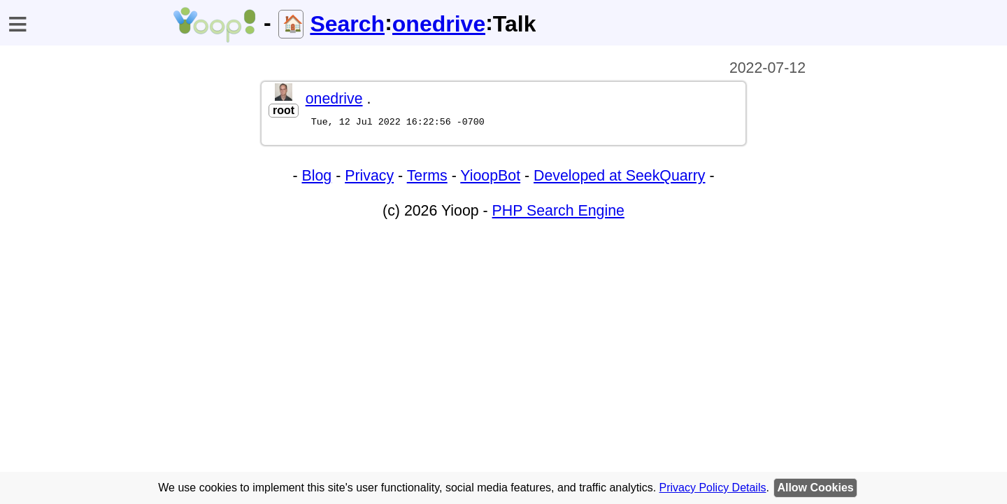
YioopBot (490, 177)
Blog (317, 177)
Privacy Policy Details (712, 487)
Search (347, 23)
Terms (427, 177)
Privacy (369, 177)
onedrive (438, 23)
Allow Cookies (815, 487)
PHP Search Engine (558, 212)
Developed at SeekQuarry (619, 177)
